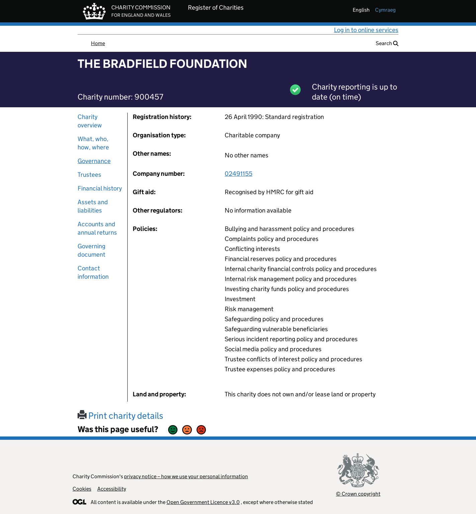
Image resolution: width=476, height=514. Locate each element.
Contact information (93, 272)
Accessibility (111, 489)
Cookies (82, 489)
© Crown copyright (358, 494)
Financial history (100, 188)
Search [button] (387, 43)
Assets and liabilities (93, 206)
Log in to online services (366, 30)
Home (98, 43)
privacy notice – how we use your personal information (186, 476)
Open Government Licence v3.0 (203, 502)
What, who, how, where (93, 143)
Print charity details (120, 415)
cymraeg (385, 10)
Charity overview (90, 121)
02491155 (238, 173)
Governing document (91, 250)
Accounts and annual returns (97, 228)
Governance (94, 161)
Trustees (89, 174)
